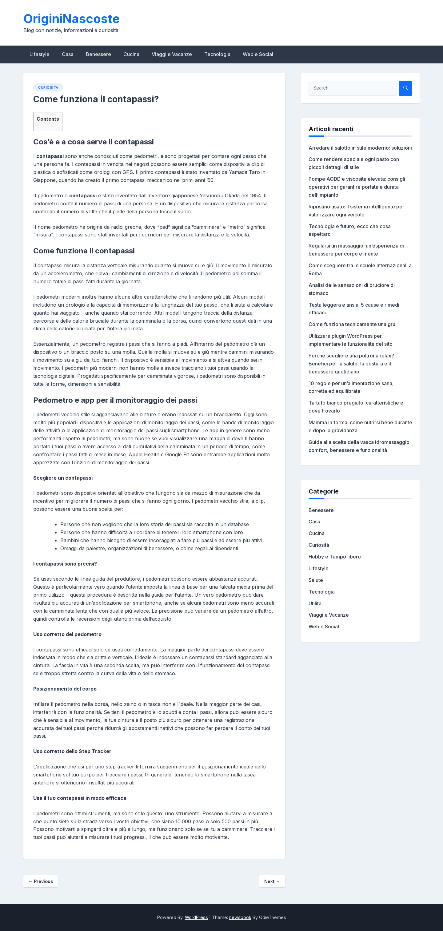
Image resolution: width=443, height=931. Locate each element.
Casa (68, 54)
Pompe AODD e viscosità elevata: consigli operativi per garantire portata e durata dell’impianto (357, 187)
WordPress (196, 917)
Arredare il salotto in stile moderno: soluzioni (360, 148)
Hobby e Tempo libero (335, 557)
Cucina (131, 54)
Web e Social (258, 54)
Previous (40, 881)
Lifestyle (40, 54)
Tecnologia (217, 54)
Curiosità (48, 87)
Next (272, 881)
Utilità (315, 603)
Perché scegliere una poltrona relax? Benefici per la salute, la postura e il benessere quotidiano (351, 364)
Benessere (98, 54)
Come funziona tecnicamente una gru (352, 324)
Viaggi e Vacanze (172, 54)
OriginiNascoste (71, 18)
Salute (316, 580)
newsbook (240, 917)
